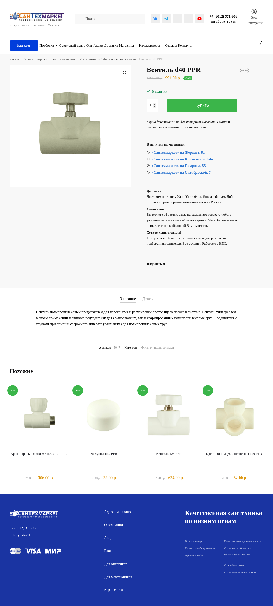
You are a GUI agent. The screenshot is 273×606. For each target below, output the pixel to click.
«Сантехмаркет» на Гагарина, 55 (179, 163)
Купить (202, 102)
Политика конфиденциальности (242, 538)
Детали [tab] (147, 296)
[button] (124, 69)
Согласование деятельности (240, 569)
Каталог (24, 44)
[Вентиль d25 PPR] (169, 414)
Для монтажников (118, 574)
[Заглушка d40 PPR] (104, 414)
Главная (13, 56)
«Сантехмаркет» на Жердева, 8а (178, 150)
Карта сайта (113, 587)
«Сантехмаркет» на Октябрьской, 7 (181, 170)
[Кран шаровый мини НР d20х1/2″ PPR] (39, 414)
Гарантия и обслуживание (200, 545)
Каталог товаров (34, 56)
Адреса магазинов (118, 509)
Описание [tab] (128, 296)
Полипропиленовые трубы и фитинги (74, 56)
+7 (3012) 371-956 (23, 525)
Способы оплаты (234, 562)
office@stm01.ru (22, 532)
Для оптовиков (115, 561)
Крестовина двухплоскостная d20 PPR (234, 451)
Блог (107, 548)
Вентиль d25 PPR (168, 451)
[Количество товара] (152, 102)
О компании (113, 522)
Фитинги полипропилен (119, 56)
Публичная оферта (196, 552)
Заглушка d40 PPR (103, 451)
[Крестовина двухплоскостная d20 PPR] (234, 414)
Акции (109, 535)
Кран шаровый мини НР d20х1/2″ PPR (39, 451)
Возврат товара (194, 538)
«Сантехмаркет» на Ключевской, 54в (182, 156)
